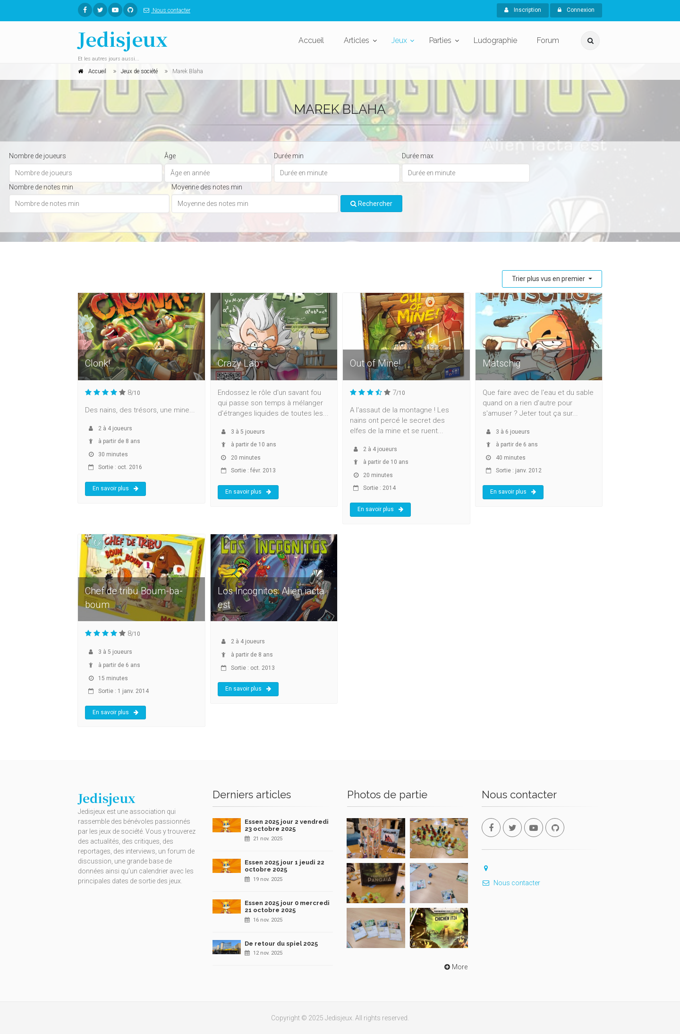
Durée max (418, 156)
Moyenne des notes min (206, 187)
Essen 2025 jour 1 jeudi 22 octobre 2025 (284, 866)
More (455, 967)
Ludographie (495, 40)
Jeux (399, 40)
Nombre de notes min (41, 187)
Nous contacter (165, 10)
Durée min (289, 156)
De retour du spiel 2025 (281, 943)
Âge (170, 156)
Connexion (576, 10)
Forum (548, 40)
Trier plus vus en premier (549, 278)
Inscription (522, 10)
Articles (356, 40)
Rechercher (371, 203)
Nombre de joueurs (37, 156)
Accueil (311, 40)
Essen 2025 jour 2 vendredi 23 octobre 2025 (287, 825)
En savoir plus (115, 488)
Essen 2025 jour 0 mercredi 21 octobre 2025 (287, 906)
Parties (440, 40)
